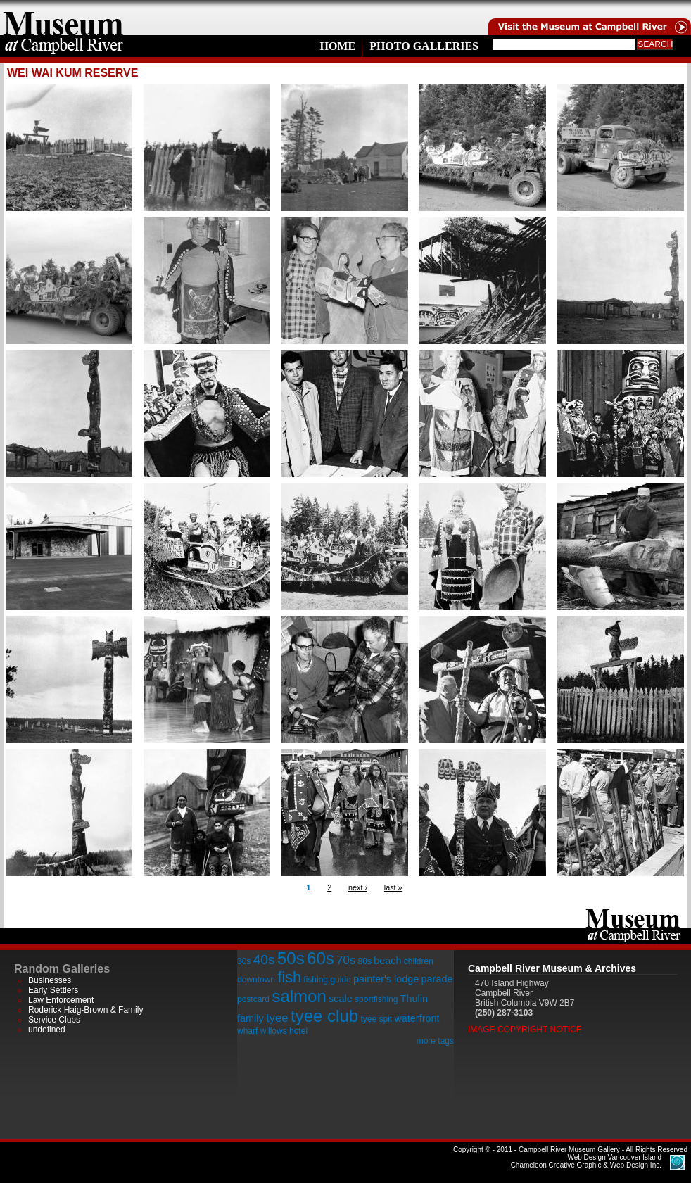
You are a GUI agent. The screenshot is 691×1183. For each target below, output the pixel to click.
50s (291, 958)
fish (289, 977)
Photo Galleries (423, 46)
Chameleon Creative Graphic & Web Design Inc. (586, 1161)
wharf (247, 1031)
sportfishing (376, 999)
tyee (277, 1018)
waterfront (416, 1018)
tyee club (324, 1015)
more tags (435, 1041)
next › (357, 887)
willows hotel (284, 1031)
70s (345, 960)
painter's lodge (386, 979)
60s (320, 958)
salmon (299, 996)
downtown (256, 980)
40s (264, 959)
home (63, 17)
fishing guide (326, 980)
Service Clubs (54, 1020)
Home (337, 46)
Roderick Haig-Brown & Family (85, 1010)
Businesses (49, 980)
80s (364, 961)
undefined (46, 1030)
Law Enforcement (61, 1000)
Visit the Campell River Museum (588, 17)
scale (341, 998)
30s (244, 961)
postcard (253, 999)
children (418, 961)
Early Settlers (53, 990)
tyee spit (376, 1019)
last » (393, 887)
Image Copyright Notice (525, 1030)
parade (437, 979)
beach (387, 960)
